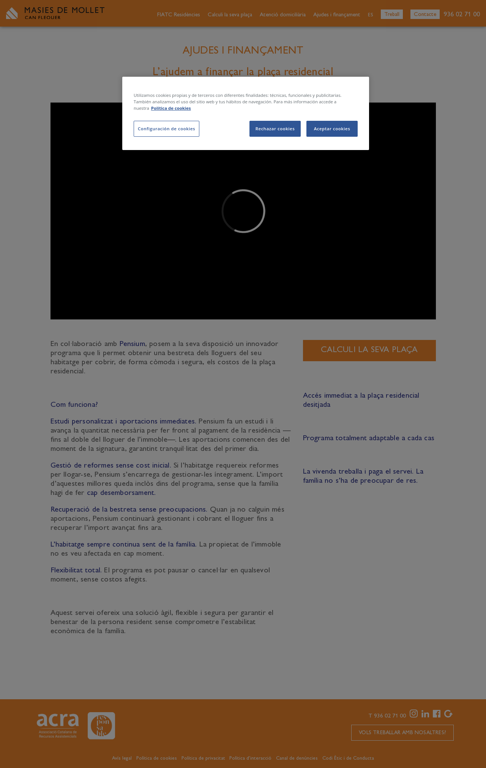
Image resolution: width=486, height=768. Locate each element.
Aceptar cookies (332, 128)
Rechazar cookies (275, 128)
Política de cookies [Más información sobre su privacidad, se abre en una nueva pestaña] (171, 108)
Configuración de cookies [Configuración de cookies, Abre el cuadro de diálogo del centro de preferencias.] (166, 128)
